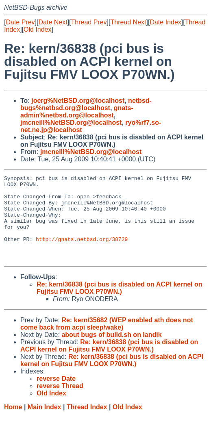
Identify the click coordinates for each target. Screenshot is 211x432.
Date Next (52, 22)
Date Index (165, 22)
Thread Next (128, 22)
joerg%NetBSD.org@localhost (77, 100)
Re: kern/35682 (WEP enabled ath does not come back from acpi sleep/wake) (106, 341)
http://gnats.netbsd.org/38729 (82, 252)
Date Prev (20, 22)
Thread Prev (89, 22)
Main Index (44, 424)
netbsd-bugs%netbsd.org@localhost (86, 104)
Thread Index (87, 424)
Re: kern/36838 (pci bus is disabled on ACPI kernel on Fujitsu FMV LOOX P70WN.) (119, 305)
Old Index (37, 29)
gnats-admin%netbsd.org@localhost (76, 111)
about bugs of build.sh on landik (111, 351)
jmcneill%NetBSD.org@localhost (71, 122)
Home (13, 424)
